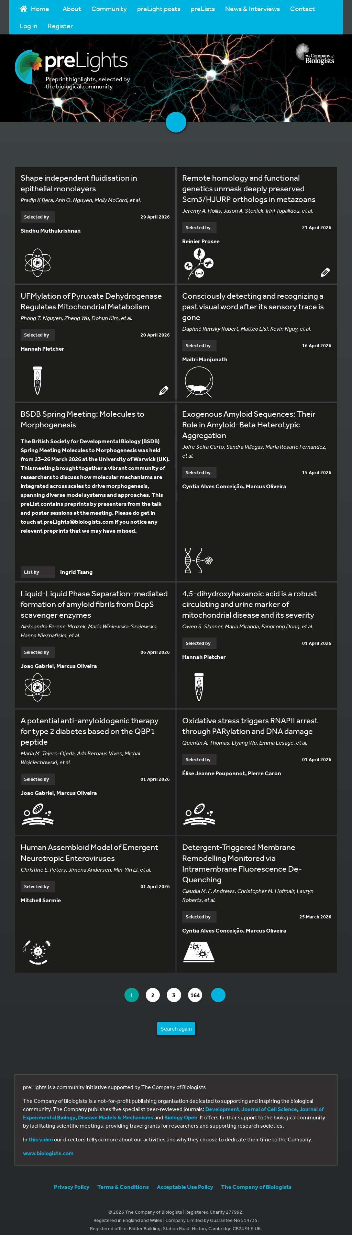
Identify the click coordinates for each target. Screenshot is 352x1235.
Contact (302, 8)
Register (60, 26)
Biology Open (180, 1111)
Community (109, 8)
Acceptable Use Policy (185, 1180)
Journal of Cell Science (269, 1103)
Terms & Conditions (123, 1180)
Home (34, 8)
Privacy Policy (71, 1180)
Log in (28, 26)
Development (222, 1103)
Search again (176, 1022)
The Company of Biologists (256, 1180)
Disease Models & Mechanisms (115, 1111)
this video (41, 1133)
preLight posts (158, 8)
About (72, 8)
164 (200, 989)
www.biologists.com (48, 1147)
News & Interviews (252, 8)
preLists (203, 8)
